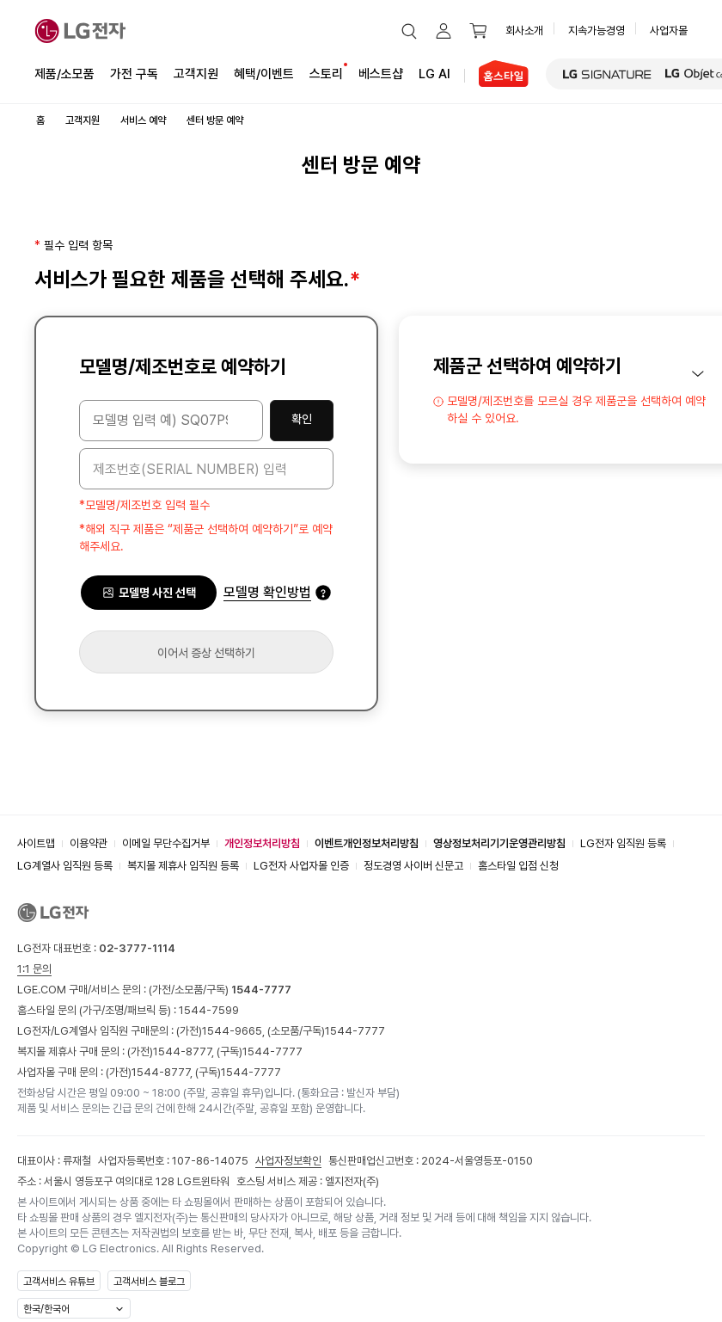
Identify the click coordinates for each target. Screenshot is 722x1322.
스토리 (326, 73)
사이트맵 (36, 843)
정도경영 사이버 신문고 (413, 865)
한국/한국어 (46, 1309)
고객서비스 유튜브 (59, 1282)
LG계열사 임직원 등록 (65, 865)
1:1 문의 (34, 968)
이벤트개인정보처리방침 (367, 843)
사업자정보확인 (288, 1160)
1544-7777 (355, 1030)
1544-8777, (185, 1051)
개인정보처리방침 (262, 843)
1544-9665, (234, 1030)
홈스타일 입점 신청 (518, 865)
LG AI (434, 73)
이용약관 (88, 843)
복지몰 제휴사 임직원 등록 (183, 865)
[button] (409, 31)
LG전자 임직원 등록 (623, 843)
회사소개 (524, 30)
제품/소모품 (64, 74)
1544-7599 (209, 1010)
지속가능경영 (596, 30)
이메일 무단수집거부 (166, 843)
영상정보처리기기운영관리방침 (499, 843)
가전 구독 (134, 74)
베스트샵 (380, 73)
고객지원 (196, 73)
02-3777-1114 (137, 948)
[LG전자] (80, 31)
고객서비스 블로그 (149, 1282)
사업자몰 (669, 30)
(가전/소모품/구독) (218, 989)
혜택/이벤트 (264, 73)
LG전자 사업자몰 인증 (301, 865)
